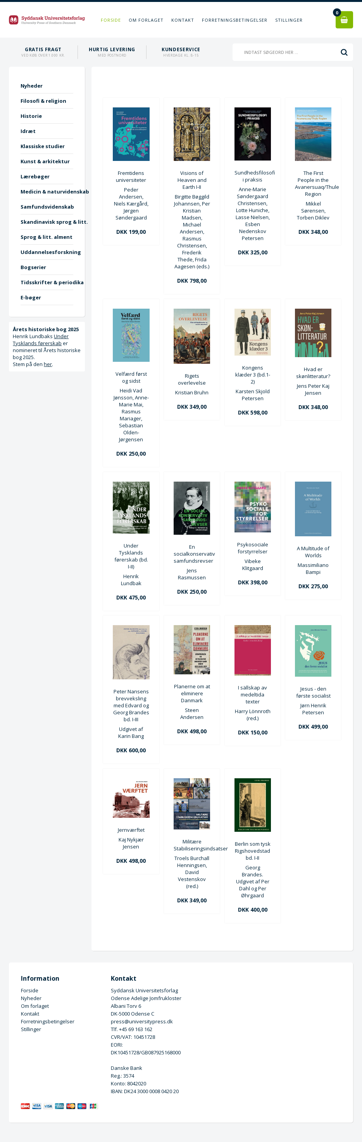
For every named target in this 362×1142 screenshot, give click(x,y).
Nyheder (32, 85)
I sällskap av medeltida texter (252, 694)
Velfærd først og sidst (131, 377)
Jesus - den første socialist (313, 692)
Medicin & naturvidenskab (47, 191)
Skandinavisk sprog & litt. (47, 221)
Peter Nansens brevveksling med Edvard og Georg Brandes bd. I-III (131, 705)
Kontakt (182, 20)
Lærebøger (35, 176)
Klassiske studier (43, 146)
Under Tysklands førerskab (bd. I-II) (131, 556)
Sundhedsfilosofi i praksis (252, 176)
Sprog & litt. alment (46, 236)
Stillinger (289, 20)
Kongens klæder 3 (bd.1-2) (252, 374)
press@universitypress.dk (142, 1021)
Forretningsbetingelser (234, 20)
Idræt (28, 131)
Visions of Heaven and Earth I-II (192, 179)
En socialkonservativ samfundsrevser (192, 553)
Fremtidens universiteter (131, 176)
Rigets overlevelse (192, 379)
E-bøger (31, 297)
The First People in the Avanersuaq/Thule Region (313, 183)
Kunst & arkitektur (45, 161)
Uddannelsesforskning (47, 252)
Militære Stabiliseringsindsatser (192, 845)
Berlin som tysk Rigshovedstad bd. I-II (253, 850)
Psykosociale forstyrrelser (252, 548)
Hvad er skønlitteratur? (313, 373)
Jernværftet (131, 829)
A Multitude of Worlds (313, 552)
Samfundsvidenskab (47, 206)
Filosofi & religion (43, 100)
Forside (111, 20)
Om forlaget (146, 20)
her (48, 364)
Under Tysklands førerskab (41, 340)
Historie (31, 115)
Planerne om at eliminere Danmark (192, 693)
